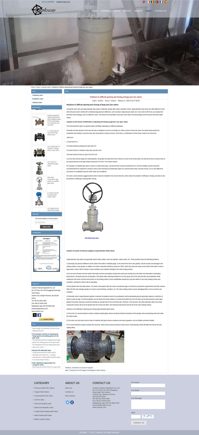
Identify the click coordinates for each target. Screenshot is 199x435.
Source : (108, 101)
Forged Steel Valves (41, 392)
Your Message (136, 398)
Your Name (135, 382)
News (148, 10)
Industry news (46, 87)
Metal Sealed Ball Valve (43, 415)
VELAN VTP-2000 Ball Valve (41, 351)
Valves (116, 10)
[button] (96, 83)
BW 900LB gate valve (92, 238)
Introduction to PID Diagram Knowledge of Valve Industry (87, 370)
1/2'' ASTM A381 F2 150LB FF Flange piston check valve (53, 149)
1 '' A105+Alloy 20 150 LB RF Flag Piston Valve (53, 134)
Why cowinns (70, 396)
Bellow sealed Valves (42, 419)
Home (95, 10)
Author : (95, 101)
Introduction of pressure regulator (82, 368)
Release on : (122, 101)
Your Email (135, 390)
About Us (68, 388)
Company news (37, 95)
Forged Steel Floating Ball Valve (46, 411)
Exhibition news (37, 99)
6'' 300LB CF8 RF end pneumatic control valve (53, 196)
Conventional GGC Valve (43, 396)
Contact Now (46, 319)
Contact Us (160, 10)
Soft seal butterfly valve (43, 404)
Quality (138, 10)
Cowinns (105, 10)
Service (127, 10)
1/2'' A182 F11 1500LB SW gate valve (52, 165)
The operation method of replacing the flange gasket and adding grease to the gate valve (45, 337)
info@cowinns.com (63, 2)
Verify (133, 413)
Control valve (39, 400)
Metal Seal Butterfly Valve (43, 407)
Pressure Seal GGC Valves (44, 388)
